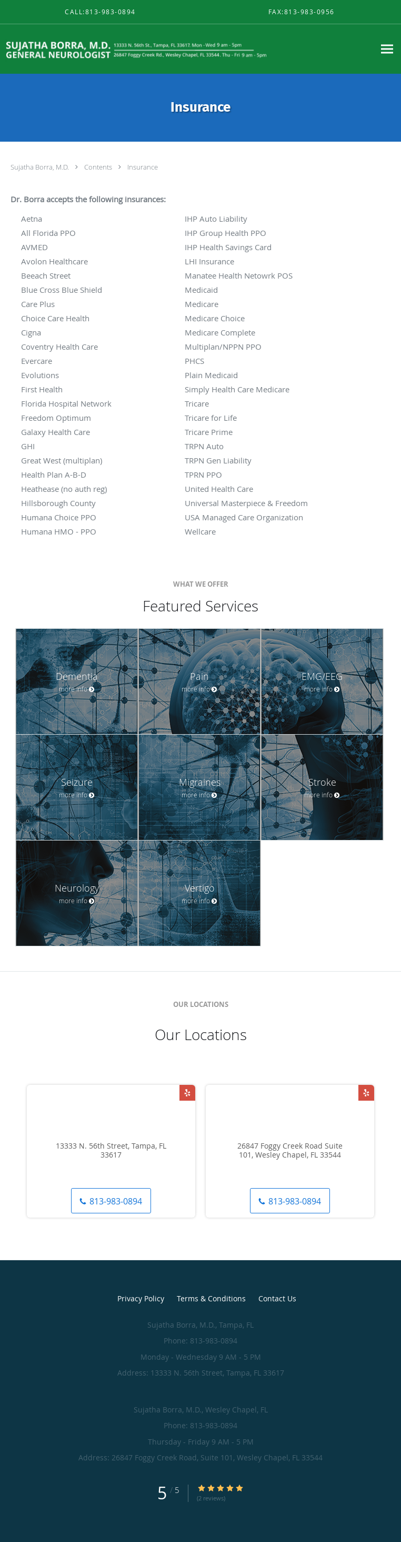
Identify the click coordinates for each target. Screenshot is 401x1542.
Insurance (142, 167)
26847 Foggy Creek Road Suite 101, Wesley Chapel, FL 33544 (290, 1151)
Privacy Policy (140, 1298)
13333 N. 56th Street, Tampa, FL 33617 (111, 1151)
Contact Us (277, 1298)
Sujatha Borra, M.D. (41, 167)
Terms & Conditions (211, 1298)
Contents (99, 167)
